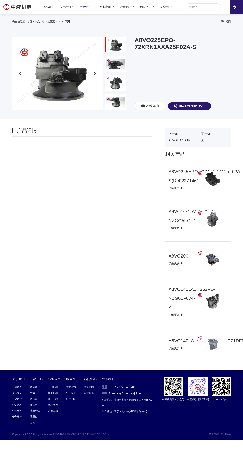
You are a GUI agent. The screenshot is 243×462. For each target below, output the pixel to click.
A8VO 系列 (64, 21)
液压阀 (33, 404)
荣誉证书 (71, 387)
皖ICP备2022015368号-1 (98, 434)
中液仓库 (17, 410)
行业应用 (105, 6)
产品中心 (85, 6)
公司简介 (17, 387)
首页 (29, 21)
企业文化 (17, 393)
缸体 (32, 393)
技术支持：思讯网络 (220, 434)
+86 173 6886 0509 (189, 106)
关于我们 (65, 6)
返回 (226, 21)
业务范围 (17, 404)
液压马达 (35, 410)
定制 (32, 422)
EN (236, 7)
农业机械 (53, 393)
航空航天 (53, 404)
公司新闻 (89, 387)
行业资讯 (89, 393)
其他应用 (53, 410)
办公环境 (17, 398)
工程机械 (53, 387)
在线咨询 (150, 106)
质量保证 (125, 6)
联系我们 (165, 6)
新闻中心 (145, 6)
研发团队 (71, 398)
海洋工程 (53, 398)
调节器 (33, 387)
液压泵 (51, 21)
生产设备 (71, 393)
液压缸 (33, 416)
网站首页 (49, 6)
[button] (20, 73)
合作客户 (17, 416)
